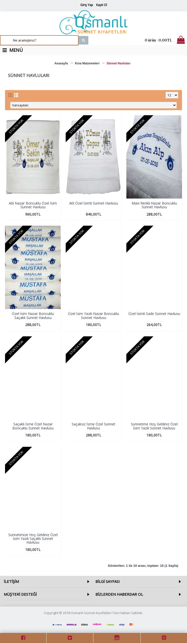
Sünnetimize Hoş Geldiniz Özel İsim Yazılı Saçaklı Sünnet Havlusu (33, 538)
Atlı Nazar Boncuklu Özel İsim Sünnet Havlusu (33, 205)
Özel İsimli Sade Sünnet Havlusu (154, 313)
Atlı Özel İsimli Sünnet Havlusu (93, 203)
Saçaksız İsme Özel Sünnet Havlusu (93, 426)
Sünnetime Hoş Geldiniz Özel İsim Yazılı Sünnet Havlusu (154, 426)
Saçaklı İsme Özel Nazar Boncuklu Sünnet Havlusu (33, 426)
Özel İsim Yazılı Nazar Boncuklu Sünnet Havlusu (93, 315)
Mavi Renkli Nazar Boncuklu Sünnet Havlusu (154, 205)
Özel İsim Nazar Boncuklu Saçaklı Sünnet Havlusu (33, 315)
